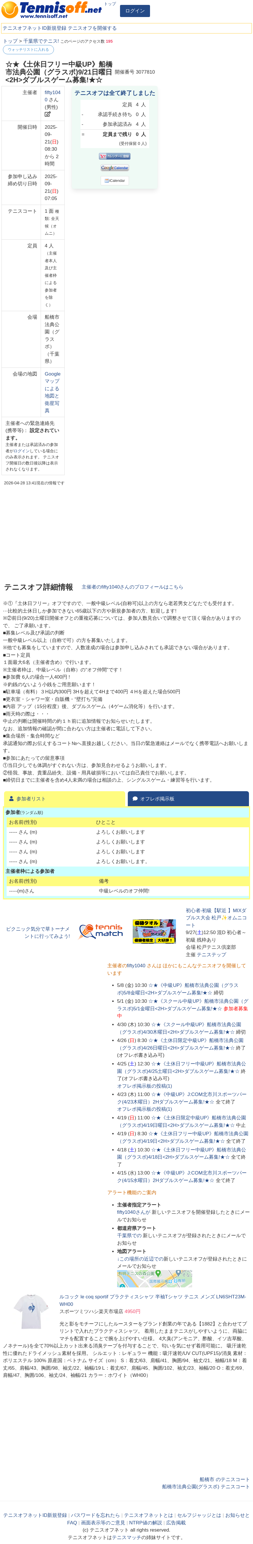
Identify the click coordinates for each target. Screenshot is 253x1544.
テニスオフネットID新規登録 (34, 28)
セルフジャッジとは (199, 1515)
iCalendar (114, 180)
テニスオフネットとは (148, 1515)
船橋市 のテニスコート (225, 1479)
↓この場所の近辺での (140, 1259)
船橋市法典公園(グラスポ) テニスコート (206, 1486)
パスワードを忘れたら (95, 1515)
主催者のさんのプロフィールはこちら (132, 587)
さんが (134, 1212)
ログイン (135, 11)
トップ (110, 3)
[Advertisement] (207, 74)
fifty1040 (136, 965)
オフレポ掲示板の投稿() (144, 1086)
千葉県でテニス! (41, 41)
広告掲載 (176, 1523)
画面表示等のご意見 (103, 1523)
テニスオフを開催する (92, 28)
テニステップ (211, 954)
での (130, 1235)
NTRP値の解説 (145, 1523)
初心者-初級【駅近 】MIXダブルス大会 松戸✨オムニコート (216, 918)
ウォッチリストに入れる (28, 49)
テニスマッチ (126, 1537)
